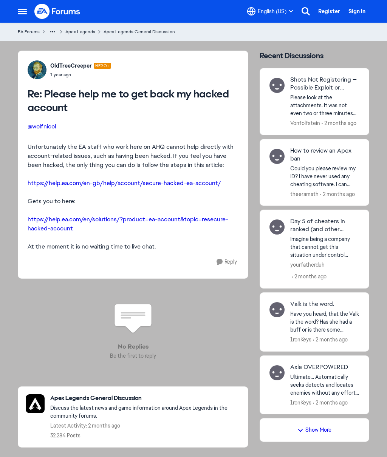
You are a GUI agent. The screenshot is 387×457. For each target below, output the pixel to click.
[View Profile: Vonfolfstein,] (277, 85)
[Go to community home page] (57, 11)
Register (329, 11)
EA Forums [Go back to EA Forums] (29, 32)
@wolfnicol (42, 126)
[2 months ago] (339, 123)
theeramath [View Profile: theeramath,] (304, 193)
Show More (314, 429)
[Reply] (226, 262)
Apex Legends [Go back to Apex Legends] (80, 32)
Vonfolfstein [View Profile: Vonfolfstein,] (305, 123)
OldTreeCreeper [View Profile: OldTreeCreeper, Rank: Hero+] (71, 65)
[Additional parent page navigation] (52, 31)
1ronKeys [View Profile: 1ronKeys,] (300, 339)
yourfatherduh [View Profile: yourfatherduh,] (307, 264)
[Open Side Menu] (22, 11)
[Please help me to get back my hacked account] (80, 74)
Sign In (356, 11)
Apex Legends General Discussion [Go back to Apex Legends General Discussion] (139, 32)
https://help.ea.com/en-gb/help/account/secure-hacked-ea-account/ (124, 183)
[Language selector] (270, 11)
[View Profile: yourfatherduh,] (277, 227)
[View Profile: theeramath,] (277, 156)
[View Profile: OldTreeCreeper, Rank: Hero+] (37, 69)
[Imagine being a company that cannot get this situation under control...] (324, 247)
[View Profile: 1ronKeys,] (277, 309)
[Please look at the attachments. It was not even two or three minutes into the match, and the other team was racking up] (324, 105)
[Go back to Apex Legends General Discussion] (145, 398)
